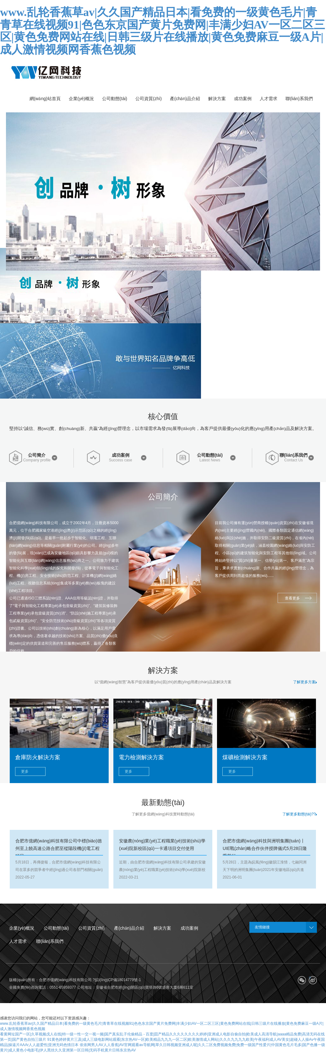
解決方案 (162, 928)
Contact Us (293, 460)
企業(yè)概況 (21, 928)
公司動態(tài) (210, 455)
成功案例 (120, 455)
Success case (120, 460)
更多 (25, 771)
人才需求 (18, 941)
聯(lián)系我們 (293, 455)
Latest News (209, 460)
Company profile (37, 460)
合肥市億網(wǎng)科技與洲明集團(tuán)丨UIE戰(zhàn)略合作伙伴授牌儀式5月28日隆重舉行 (265, 848)
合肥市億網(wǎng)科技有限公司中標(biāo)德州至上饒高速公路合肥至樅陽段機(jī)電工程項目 (58, 848)
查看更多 (292, 598)
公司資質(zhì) (91, 928)
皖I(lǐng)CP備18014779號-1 (118, 980)
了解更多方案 (305, 682)
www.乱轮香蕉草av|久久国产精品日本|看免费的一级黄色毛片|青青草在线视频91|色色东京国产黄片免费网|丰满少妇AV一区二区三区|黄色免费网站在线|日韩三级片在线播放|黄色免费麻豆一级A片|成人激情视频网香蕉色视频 (162, 31)
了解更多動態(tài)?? (299, 814)
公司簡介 (37, 455)
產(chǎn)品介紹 (129, 928)
